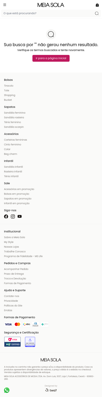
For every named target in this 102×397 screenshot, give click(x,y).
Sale (7, 183)
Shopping (9, 95)
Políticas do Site (13, 305)
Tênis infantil (11, 176)
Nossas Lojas (11, 246)
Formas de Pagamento (17, 283)
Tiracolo (8, 85)
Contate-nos (11, 296)
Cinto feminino (12, 144)
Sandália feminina (14, 112)
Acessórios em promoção (19, 189)
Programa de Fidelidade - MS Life (23, 256)
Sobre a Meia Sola (14, 237)
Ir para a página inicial (51, 58)
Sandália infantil (13, 167)
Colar (7, 149)
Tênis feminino (12, 122)
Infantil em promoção (17, 203)
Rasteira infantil (13, 171)
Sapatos (9, 107)
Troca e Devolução (15, 278)
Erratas (8, 310)
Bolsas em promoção (16, 194)
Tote (6, 90)
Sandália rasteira (14, 117)
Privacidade (11, 301)
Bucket (8, 100)
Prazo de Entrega (14, 273)
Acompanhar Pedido (16, 269)
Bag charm (10, 154)
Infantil (8, 161)
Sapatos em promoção (17, 198)
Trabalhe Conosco (15, 251)
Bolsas (8, 80)
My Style (9, 242)
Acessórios (11, 134)
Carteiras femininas (15, 139)
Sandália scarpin (14, 127)
